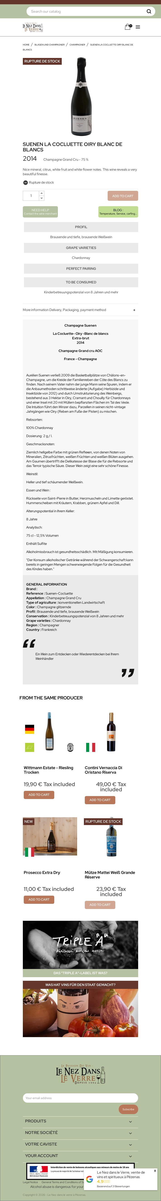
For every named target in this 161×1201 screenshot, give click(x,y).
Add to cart (122, 196)
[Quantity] (31, 196)
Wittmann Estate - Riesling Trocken (48, 770)
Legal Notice (30, 1182)
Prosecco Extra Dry (42, 872)
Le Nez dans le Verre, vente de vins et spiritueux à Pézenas (121, 1174)
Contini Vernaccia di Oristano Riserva (103, 770)
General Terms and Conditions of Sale (64, 1182)
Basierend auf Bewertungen (113, 1186)
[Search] (90, 11)
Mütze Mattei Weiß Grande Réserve (110, 875)
